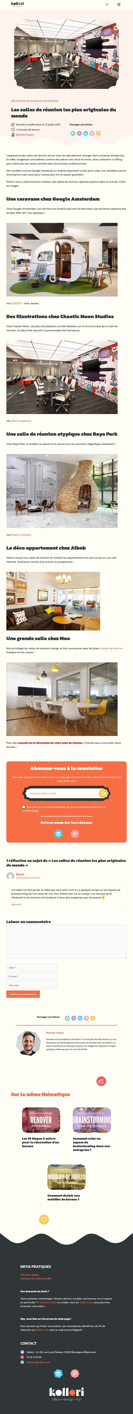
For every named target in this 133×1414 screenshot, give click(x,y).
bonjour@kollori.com (38, 1362)
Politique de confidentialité (35, 1278)
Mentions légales (29, 1275)
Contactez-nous (47, 1302)
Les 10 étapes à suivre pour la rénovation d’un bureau (40, 1142)
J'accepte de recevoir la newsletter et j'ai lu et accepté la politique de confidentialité (64, 809)
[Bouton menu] (119, 4)
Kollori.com (86, 1302)
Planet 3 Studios (21, 535)
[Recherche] (107, 4)
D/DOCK (16, 303)
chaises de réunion (111, 648)
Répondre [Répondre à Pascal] (16, 904)
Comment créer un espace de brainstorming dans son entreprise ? (91, 1144)
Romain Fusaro (25, 134)
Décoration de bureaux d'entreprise (34, 101)
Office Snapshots (21, 421)
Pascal (20, 874)
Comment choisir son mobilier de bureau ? (64, 1197)
